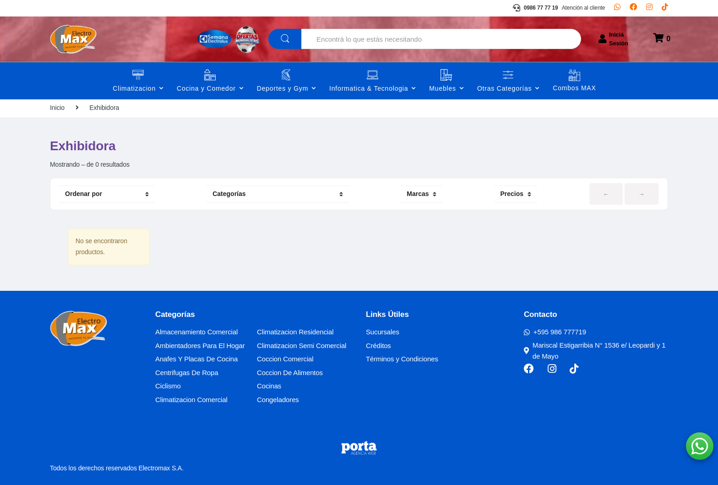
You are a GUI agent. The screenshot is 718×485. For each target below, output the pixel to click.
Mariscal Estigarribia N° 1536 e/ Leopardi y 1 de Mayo (595, 350)
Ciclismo (168, 386)
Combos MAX (574, 88)
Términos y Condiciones (402, 359)
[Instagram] (649, 8)
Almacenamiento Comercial (196, 332)
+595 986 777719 (555, 332)
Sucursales (382, 332)
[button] (699, 446)
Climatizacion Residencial (295, 332)
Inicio (57, 107)
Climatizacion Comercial (191, 399)
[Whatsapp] (617, 8)
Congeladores (278, 399)
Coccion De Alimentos (290, 372)
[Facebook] (633, 8)
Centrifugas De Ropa (186, 372)
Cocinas (269, 386)
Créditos (378, 345)
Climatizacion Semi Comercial (301, 345)
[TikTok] (665, 8)
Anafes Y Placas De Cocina (196, 359)
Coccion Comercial (285, 359)
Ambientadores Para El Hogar (200, 345)
